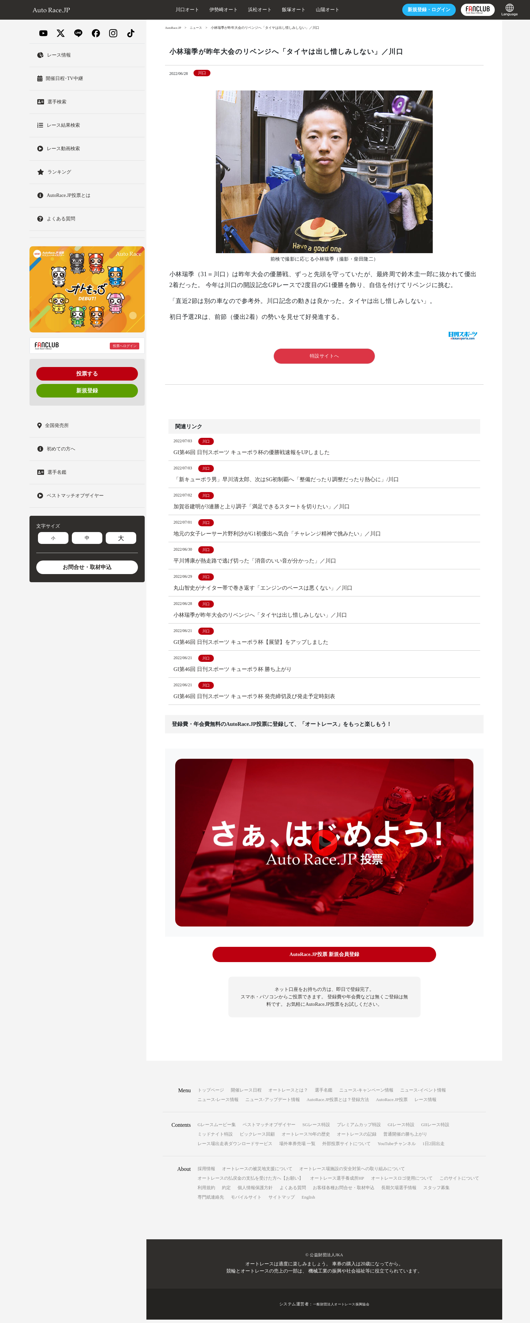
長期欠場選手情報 (398, 1191)
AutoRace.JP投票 (392, 1102)
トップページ (211, 1093)
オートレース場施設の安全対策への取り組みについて (352, 1172)
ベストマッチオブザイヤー (269, 1128)
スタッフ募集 (436, 1191)
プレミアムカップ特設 (359, 1128)
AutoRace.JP (174, 27)
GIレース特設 (401, 1128)
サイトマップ (281, 1200)
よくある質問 (293, 1191)
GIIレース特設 (435, 1128)
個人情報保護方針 (255, 1191)
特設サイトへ (324, 356)
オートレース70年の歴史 (306, 1137)
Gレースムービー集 (217, 1128)
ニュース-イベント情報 (423, 1093)
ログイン (406, 9)
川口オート (165, 9)
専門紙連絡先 (211, 1200)
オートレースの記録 (356, 1137)
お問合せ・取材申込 (87, 567)
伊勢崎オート (201, 9)
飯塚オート (271, 9)
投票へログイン (125, 346)
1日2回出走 (434, 1146)
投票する (87, 373)
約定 (226, 1191)
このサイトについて (459, 1181)
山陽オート (305, 9)
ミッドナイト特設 (215, 1137)
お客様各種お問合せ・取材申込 (343, 1191)
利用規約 (206, 1191)
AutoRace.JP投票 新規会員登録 (324, 959)
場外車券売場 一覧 (297, 1146)
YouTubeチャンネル (396, 1146)
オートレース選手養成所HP (337, 1181)
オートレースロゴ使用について (402, 1181)
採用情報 (206, 1172)
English (308, 1200)
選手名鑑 (323, 1093)
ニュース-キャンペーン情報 (366, 1093)
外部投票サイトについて (346, 1146)
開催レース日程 (246, 1093)
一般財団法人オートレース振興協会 (341, 1307)
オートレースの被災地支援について (257, 1172)
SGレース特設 (316, 1128)
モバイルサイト (246, 1200)
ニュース (198, 27)
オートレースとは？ (288, 1093)
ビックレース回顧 (257, 1137)
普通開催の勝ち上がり (405, 1137)
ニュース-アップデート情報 (272, 1102)
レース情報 (425, 1102)
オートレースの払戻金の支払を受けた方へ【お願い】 (250, 1181)
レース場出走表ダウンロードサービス (235, 1146)
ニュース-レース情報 (218, 1102)
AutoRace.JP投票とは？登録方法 (338, 1102)
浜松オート (237, 9)
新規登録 (87, 390)
